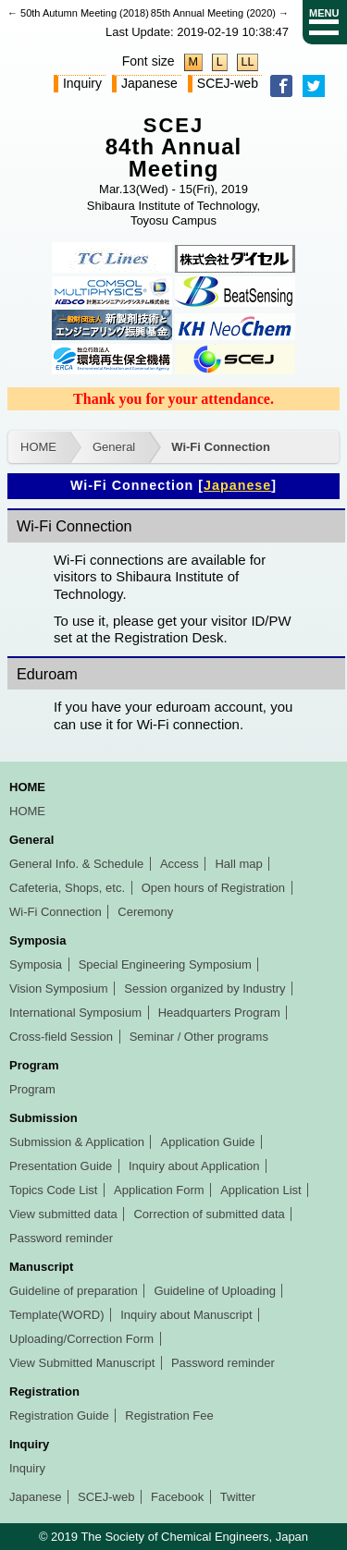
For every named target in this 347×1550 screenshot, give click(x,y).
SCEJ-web (227, 83)
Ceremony (145, 912)
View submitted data (63, 1214)
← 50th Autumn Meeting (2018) (78, 12)
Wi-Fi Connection (220, 447)
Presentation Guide (60, 1166)
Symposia (35, 964)
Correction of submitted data (208, 1214)
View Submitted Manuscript (82, 1363)
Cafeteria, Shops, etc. (67, 888)
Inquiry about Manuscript (186, 1315)
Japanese (149, 83)
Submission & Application (76, 1142)
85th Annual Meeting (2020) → (220, 12)
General (114, 447)
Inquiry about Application (194, 1166)
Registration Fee (169, 1415)
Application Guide (208, 1142)
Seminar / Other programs (199, 1037)
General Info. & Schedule (76, 864)
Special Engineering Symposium (165, 964)
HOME (38, 447)
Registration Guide (59, 1415)
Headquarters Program (219, 1012)
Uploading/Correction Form (81, 1339)
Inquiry (82, 83)
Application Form (159, 1190)
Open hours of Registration (213, 888)
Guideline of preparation (73, 1291)
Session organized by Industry (204, 988)
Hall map (238, 864)
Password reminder (61, 1238)
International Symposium (75, 1012)
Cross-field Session (61, 1037)
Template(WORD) (57, 1315)
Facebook (177, 1497)
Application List (260, 1190)
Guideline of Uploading (215, 1291)
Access (179, 864)
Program (32, 1089)
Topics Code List (53, 1190)
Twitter (237, 1497)
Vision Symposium (58, 988)
